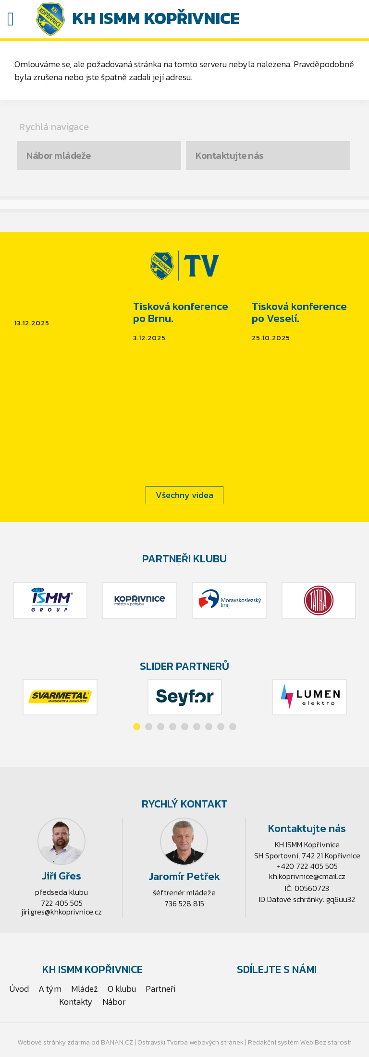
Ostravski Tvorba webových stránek (190, 1042)
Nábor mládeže (58, 155)
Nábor (114, 1001)
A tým (50, 988)
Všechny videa (184, 494)
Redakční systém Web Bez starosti (300, 1042)
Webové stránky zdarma (54, 1042)
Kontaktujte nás (229, 155)
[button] (136, 726)
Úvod (19, 988)
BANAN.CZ (117, 1042)
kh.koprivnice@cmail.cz (307, 876)
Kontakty (76, 1001)
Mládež (84, 988)
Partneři (160, 988)
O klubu (122, 988)
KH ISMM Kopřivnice (156, 18)
